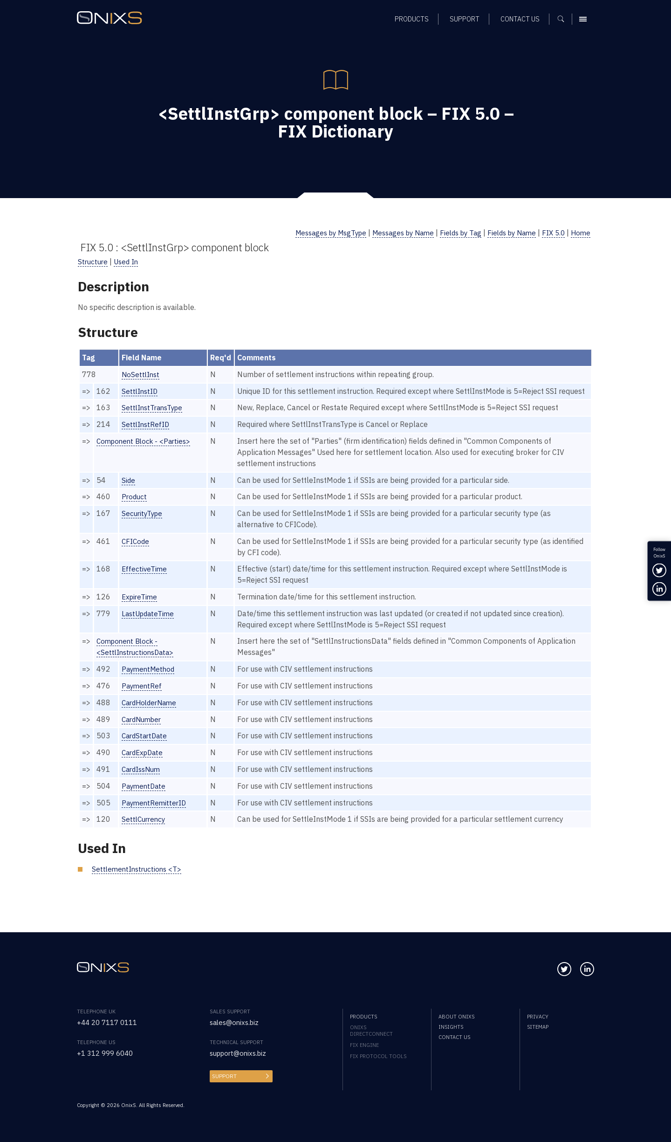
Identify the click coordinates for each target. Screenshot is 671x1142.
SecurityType (143, 524)
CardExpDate (144, 763)
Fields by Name (507, 232)
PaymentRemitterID (155, 813)
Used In (129, 261)
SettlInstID (140, 391)
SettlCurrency (145, 830)
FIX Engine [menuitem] (364, 1045)
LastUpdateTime (150, 624)
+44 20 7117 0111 (110, 1022)
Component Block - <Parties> (146, 452)
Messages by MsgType (312, 232)
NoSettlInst (141, 374)
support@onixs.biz (241, 1053)
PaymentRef (143, 697)
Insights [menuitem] (450, 1027)
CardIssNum (143, 780)
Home (580, 232)
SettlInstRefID (146, 435)
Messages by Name (390, 232)
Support (223, 1076)
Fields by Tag (452, 232)
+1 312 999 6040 (107, 1053)
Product (135, 507)
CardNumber (143, 730)
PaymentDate (145, 797)
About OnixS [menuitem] (456, 1016)
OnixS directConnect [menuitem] (371, 1030)
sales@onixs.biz (236, 1022)
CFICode (136, 552)
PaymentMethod (150, 680)
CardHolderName (151, 713)
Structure (94, 261)
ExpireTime (140, 607)
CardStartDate (146, 746)
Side (129, 490)
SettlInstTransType (154, 418)
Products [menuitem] (363, 1016)
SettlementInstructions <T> (138, 880)
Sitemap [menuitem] (537, 1027)
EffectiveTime (145, 580)
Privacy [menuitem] (537, 1016)
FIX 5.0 (552, 232)
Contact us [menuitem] (454, 1037)
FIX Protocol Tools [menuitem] (378, 1056)
